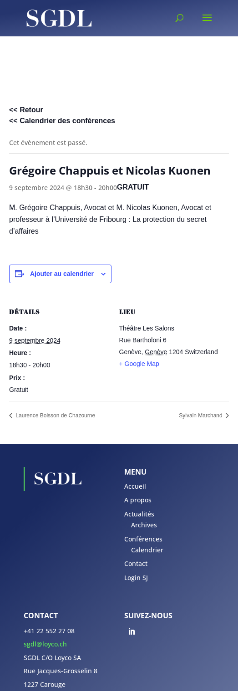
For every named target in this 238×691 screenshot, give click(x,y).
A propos (138, 500)
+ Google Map (139, 363)
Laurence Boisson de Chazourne (54, 415)
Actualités (139, 514)
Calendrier (147, 550)
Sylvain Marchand (201, 415)
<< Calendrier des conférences (62, 121)
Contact (135, 563)
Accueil (135, 486)
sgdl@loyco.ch (45, 644)
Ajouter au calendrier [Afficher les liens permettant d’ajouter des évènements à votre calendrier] (62, 273)
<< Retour (26, 110)
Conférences (143, 539)
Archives (144, 525)
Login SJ (136, 577)
